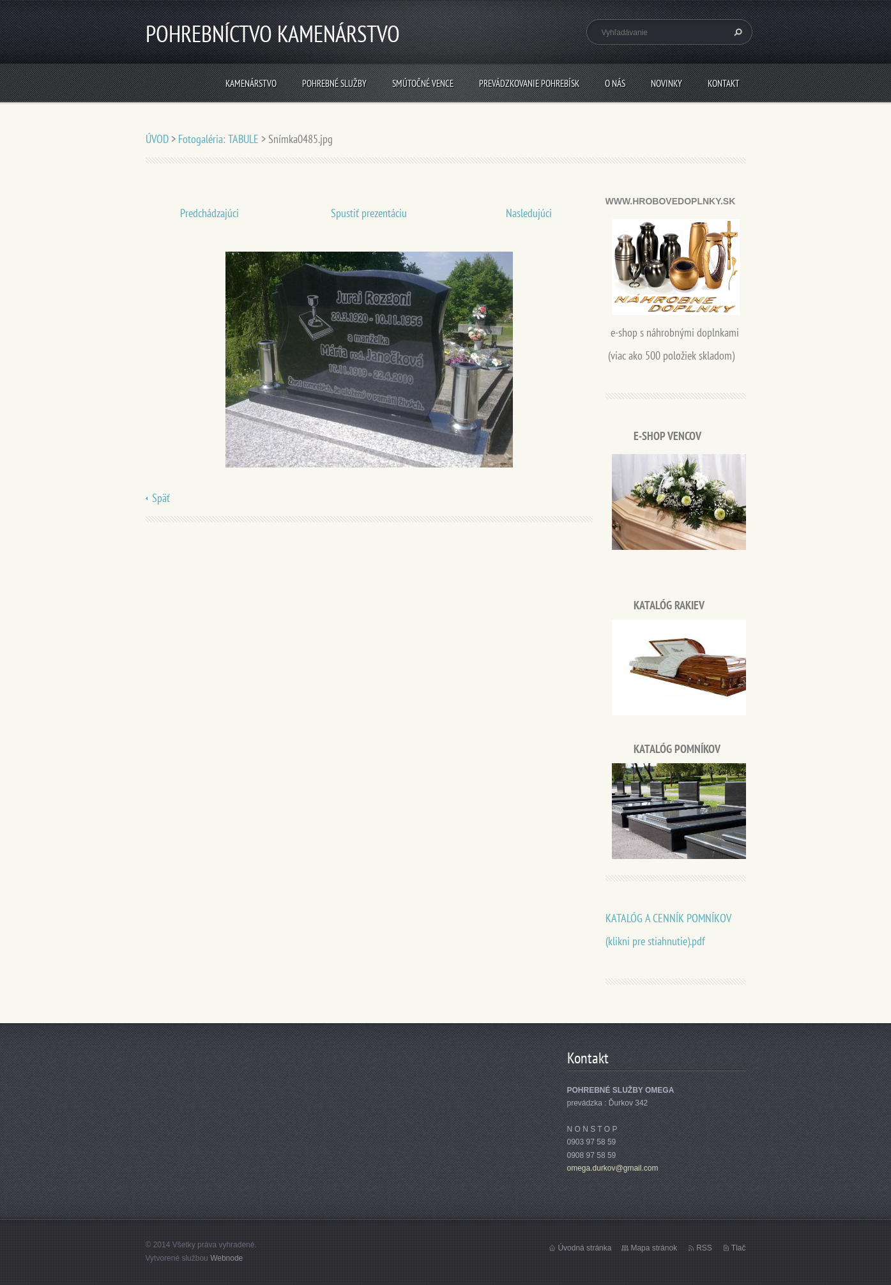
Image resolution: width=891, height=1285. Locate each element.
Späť (161, 497)
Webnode (226, 1258)
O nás (615, 83)
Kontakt (724, 83)
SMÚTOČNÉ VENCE (422, 83)
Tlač (738, 1247)
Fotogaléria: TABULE (218, 139)
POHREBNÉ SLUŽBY (334, 83)
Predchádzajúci (209, 213)
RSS (704, 1247)
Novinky (666, 83)
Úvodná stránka (584, 1247)
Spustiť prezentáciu (369, 213)
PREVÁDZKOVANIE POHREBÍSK (529, 83)
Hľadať (736, 32)
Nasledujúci (529, 213)
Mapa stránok (653, 1247)
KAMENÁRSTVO (251, 83)
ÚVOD (157, 139)
